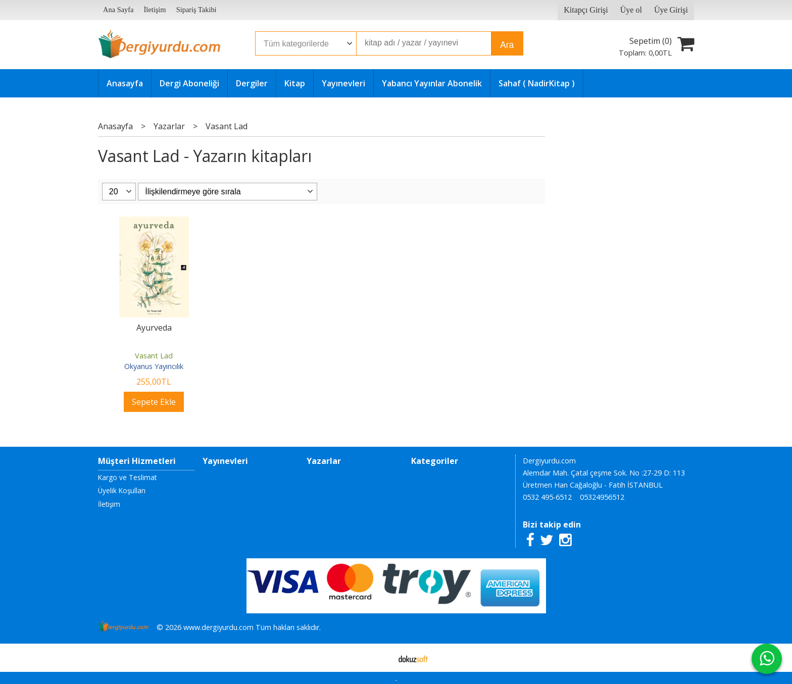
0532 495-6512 (547, 497)
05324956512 (602, 497)
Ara (507, 45)
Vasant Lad (154, 355)
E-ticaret (380, 657)
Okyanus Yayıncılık (153, 366)
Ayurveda (154, 327)
